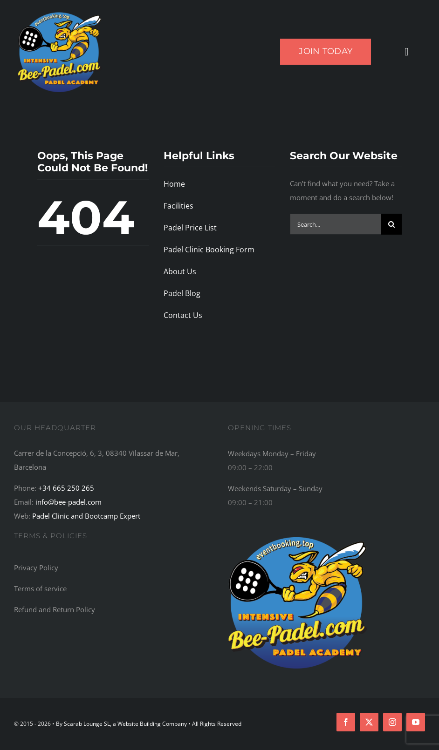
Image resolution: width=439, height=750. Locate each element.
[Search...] (335, 224)
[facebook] (345, 722)
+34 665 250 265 (66, 488)
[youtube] (415, 722)
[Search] (391, 224)
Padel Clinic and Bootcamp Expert (86, 515)
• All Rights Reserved (214, 724)
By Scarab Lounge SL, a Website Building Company (122, 724)
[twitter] (369, 722)
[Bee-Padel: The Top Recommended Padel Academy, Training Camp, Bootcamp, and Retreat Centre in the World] (298, 535)
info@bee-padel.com (68, 502)
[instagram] (392, 722)
